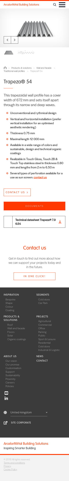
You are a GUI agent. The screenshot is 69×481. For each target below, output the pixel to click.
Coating (10, 310)
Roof (10, 324)
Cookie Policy (10, 469)
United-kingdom (28, 412)
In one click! (35, 276)
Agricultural (44, 321)
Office (41, 328)
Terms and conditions (14, 462)
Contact (42, 360)
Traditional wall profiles (14, 71)
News (39, 356)
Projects (42, 316)
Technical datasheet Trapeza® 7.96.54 (35, 222)
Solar (10, 335)
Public (41, 335)
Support (10, 371)
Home (5, 67)
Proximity (10, 379)
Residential (44, 342)
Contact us (15, 192)
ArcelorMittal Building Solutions (21, 4)
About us (10, 356)
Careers (10, 382)
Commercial (45, 324)
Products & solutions (21, 68)
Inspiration (11, 294)
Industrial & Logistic (49, 350)
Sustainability (13, 375)
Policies (10, 386)
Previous (7, 40)
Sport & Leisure (47, 339)
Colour (9, 306)
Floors (10, 332)
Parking (42, 332)
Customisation (13, 368)
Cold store (44, 299)
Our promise (12, 364)
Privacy (7, 466)
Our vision (11, 361)
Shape (9, 303)
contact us (40, 177)
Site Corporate (21, 422)
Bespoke (10, 299)
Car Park (43, 303)
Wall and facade (44, 68)
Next (14, 40)
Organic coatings (16, 339)
